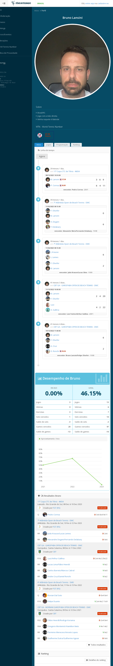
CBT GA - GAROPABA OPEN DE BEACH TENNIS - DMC (79, 282)
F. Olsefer (58, 207)
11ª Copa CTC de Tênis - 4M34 (70, 168)
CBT (58, 548)
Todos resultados (96, 641)
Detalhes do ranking (95, 656)
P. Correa (58, 182)
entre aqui (90, 3)
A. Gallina (58, 306)
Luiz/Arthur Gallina (59, 554)
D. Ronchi (58, 347)
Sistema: (5, 60)
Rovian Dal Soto (58, 592)
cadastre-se (103, 3)
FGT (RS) (60, 504)
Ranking (80, 141)
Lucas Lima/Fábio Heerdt (62, 560)
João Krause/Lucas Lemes (62, 530)
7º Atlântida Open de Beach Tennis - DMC (75, 199)
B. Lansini (58, 176)
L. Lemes (58, 253)
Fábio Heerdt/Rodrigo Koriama (64, 616)
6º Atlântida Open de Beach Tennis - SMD (59, 578)
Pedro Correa (57, 511)
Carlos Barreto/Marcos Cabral (64, 566)
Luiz (56, 301)
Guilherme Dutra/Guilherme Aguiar (67, 634)
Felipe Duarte (57, 598)
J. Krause (58, 248)
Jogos (52, 141)
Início (40, 11)
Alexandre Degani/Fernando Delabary (68, 536)
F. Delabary (59, 223)
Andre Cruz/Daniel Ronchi (62, 572)
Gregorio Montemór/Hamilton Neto (66, 622)
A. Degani (58, 218)
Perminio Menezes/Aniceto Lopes (66, 628)
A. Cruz (57, 342)
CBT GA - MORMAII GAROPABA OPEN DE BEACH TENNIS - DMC (67, 603)
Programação (65, 141)
